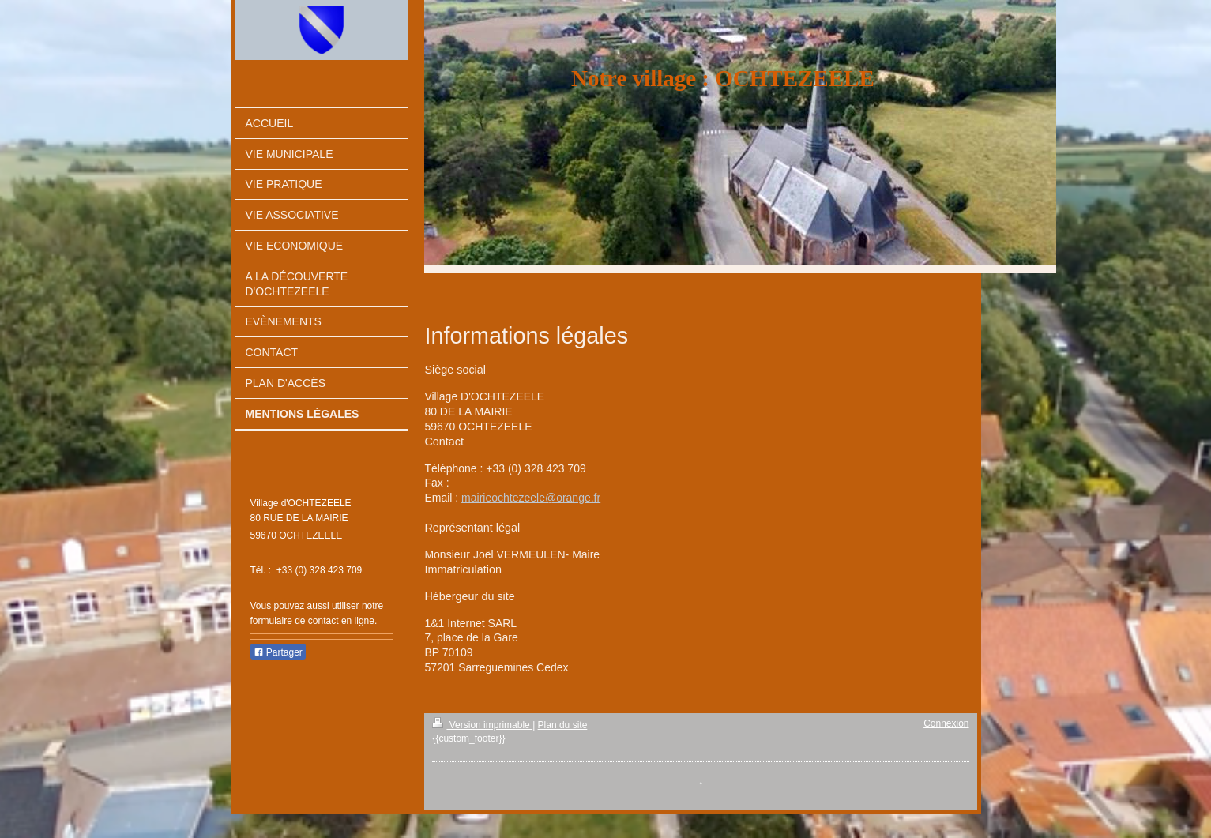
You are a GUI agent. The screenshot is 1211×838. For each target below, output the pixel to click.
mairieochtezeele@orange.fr (530, 497)
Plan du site (563, 725)
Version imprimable (482, 725)
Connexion (945, 723)
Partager (278, 652)
